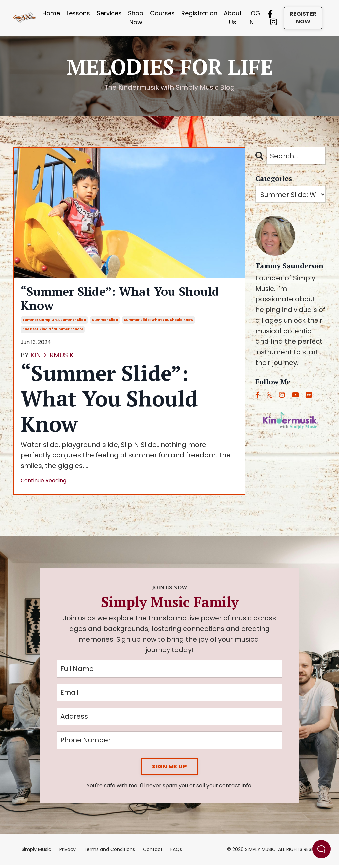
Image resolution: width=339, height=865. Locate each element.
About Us (233, 18)
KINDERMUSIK (51, 355)
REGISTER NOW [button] (303, 17)
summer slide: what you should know (158, 319)
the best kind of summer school (53, 329)
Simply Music (36, 849)
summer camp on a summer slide (54, 319)
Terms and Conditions (109, 849)
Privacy (67, 849)
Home (51, 13)
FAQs (176, 849)
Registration (199, 13)
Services (109, 13)
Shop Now (135, 18)
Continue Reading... (45, 480)
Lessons (78, 13)
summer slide (105, 319)
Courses (162, 13)
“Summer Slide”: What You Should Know (120, 298)
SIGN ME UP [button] (169, 766)
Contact (153, 849)
